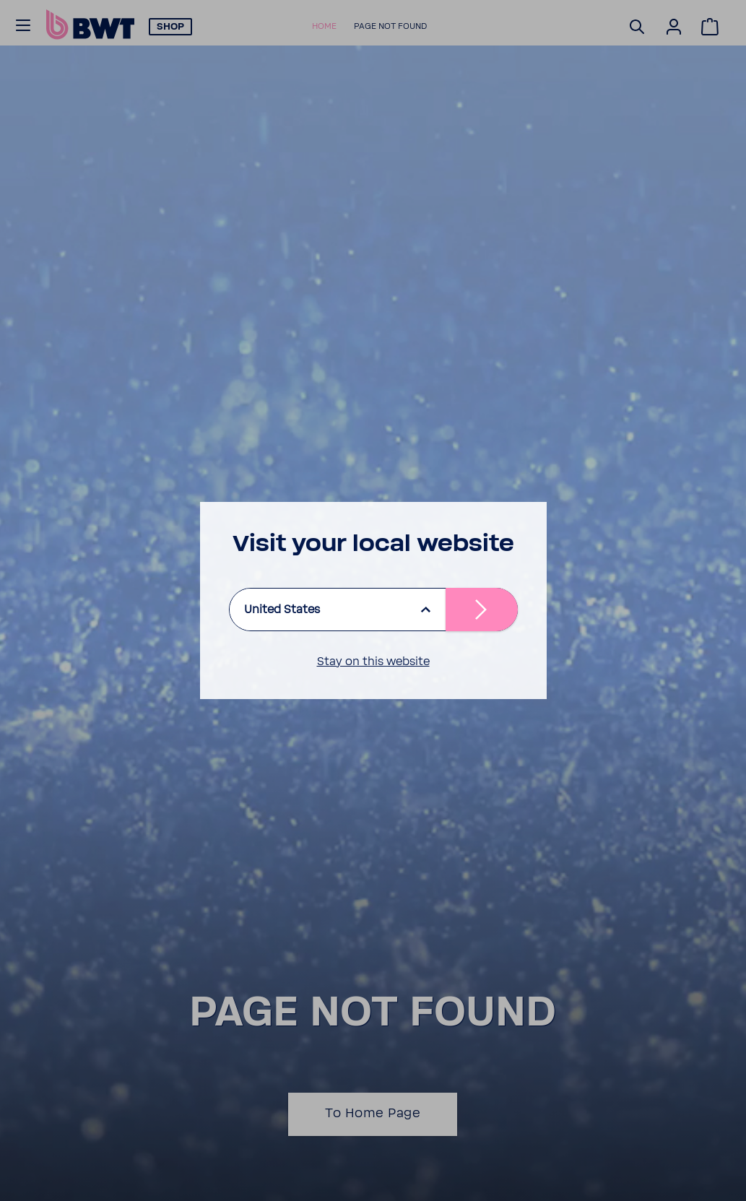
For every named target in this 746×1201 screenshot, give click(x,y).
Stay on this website (373, 661)
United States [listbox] (282, 609)
